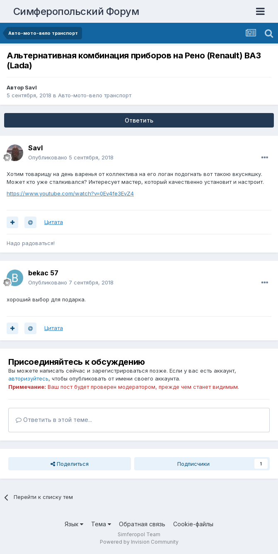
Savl (31, 87)
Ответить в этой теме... (54, 419)
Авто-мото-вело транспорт (94, 95)
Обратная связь (142, 524)
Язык (74, 524)
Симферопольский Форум (76, 11)
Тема (101, 524)
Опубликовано (71, 157)
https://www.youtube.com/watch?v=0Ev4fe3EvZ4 (70, 193)
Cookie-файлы (193, 524)
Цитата (53, 222)
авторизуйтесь (28, 378)
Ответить (139, 120)
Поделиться (70, 464)
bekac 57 (43, 273)
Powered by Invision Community (139, 542)
